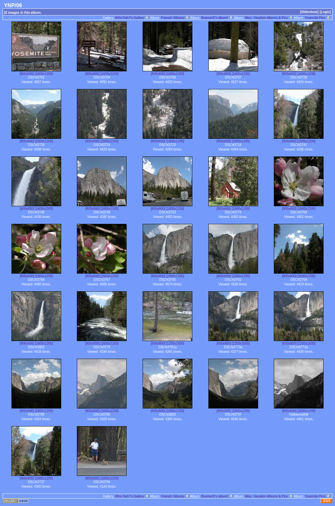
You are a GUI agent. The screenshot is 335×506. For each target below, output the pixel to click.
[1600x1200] (44, 74)
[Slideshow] (309, 12)
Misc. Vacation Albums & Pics (269, 18)
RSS (327, 501)
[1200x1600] (175, 343)
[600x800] (158, 343)
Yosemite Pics (317, 18)
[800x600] (27, 74)
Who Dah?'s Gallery (132, 18)
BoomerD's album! (217, 18)
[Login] (325, 12)
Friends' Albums (175, 18)
